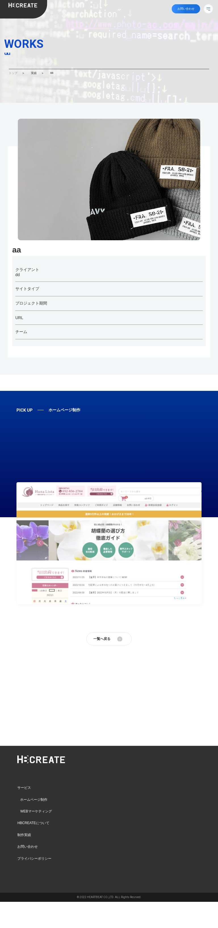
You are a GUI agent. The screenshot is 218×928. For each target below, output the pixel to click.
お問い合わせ (27, 847)
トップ (13, 73)
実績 (34, 73)
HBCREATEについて (33, 823)
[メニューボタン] (208, 8)
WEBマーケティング (36, 811)
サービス (24, 788)
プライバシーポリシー (34, 858)
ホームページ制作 (33, 800)
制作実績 (24, 835)
